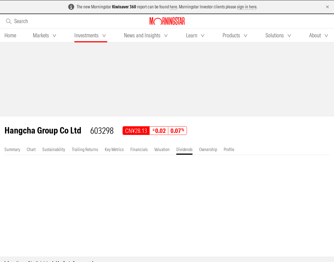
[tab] (10, 35)
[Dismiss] (327, 7)
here (173, 6)
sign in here (247, 6)
